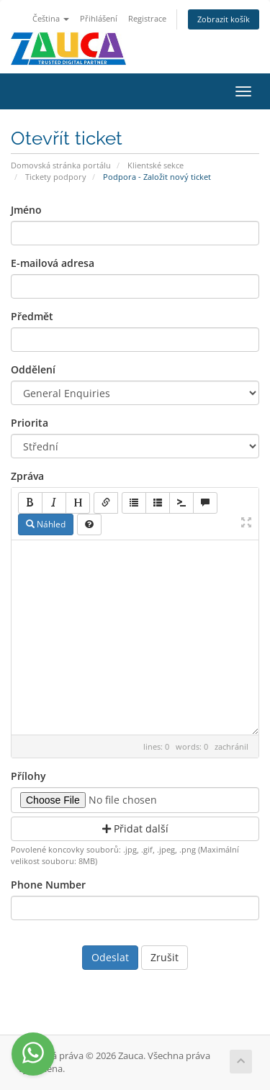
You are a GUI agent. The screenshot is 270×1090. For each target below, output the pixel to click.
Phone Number (48, 884)
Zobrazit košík (223, 19)
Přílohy (28, 776)
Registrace (147, 18)
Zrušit (164, 957)
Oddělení (33, 369)
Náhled (46, 524)
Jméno (26, 210)
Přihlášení (98, 18)
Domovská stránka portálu (61, 165)
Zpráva (27, 476)
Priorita (29, 423)
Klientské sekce (155, 165)
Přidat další (135, 828)
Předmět (32, 316)
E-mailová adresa (52, 263)
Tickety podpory (55, 176)
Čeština (50, 18)
